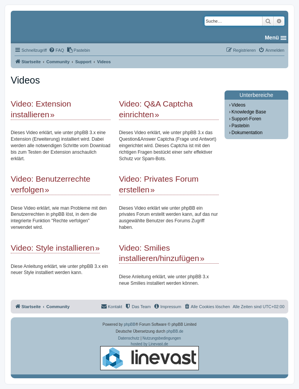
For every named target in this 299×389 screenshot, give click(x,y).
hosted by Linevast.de (149, 356)
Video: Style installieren (52, 247)
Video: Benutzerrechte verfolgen (50, 184)
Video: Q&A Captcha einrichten (156, 108)
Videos (238, 105)
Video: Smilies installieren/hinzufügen (159, 253)
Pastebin (240, 125)
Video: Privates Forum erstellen (158, 184)
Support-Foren (246, 118)
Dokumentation (247, 132)
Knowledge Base (248, 112)
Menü (272, 37)
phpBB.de (175, 331)
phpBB (129, 324)
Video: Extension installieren (41, 108)
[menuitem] (56, 50)
